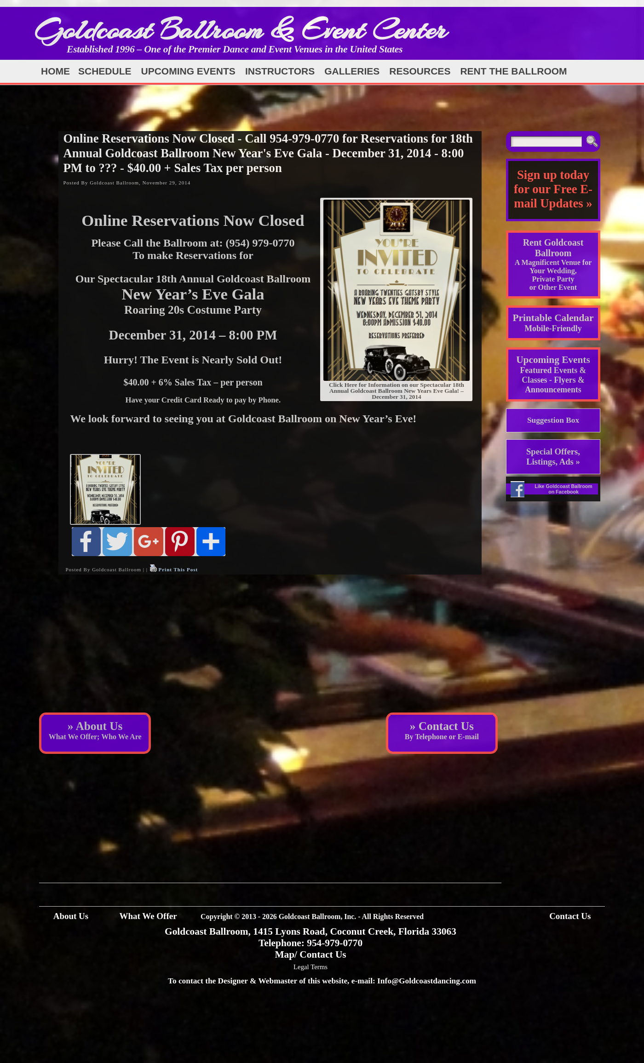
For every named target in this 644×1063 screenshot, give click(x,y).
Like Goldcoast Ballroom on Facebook (563, 488)
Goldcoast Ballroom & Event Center (240, 30)
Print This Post (178, 569)
